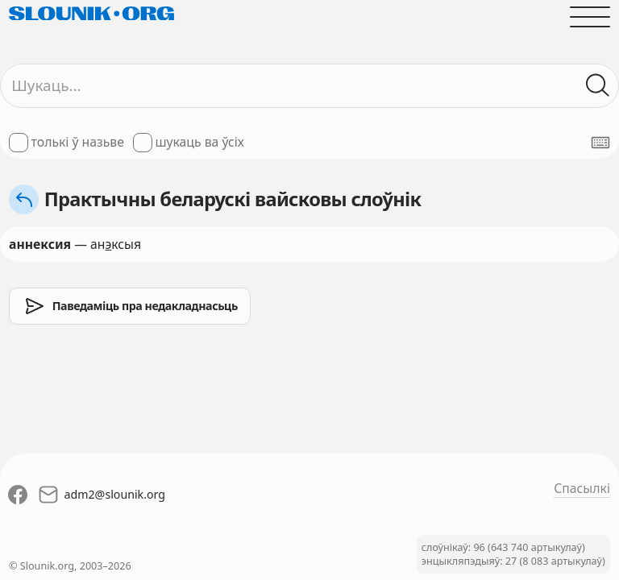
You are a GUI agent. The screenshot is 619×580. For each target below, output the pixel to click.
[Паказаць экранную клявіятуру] (600, 142)
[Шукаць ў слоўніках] (598, 85)
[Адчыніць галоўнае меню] (590, 17)
